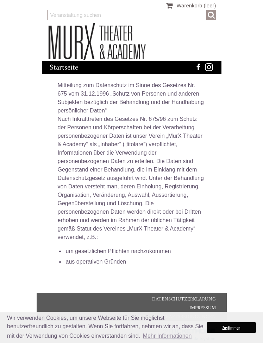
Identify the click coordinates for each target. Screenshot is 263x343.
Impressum (202, 308)
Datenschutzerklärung (184, 299)
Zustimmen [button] (231, 327)
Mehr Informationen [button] (167, 336)
